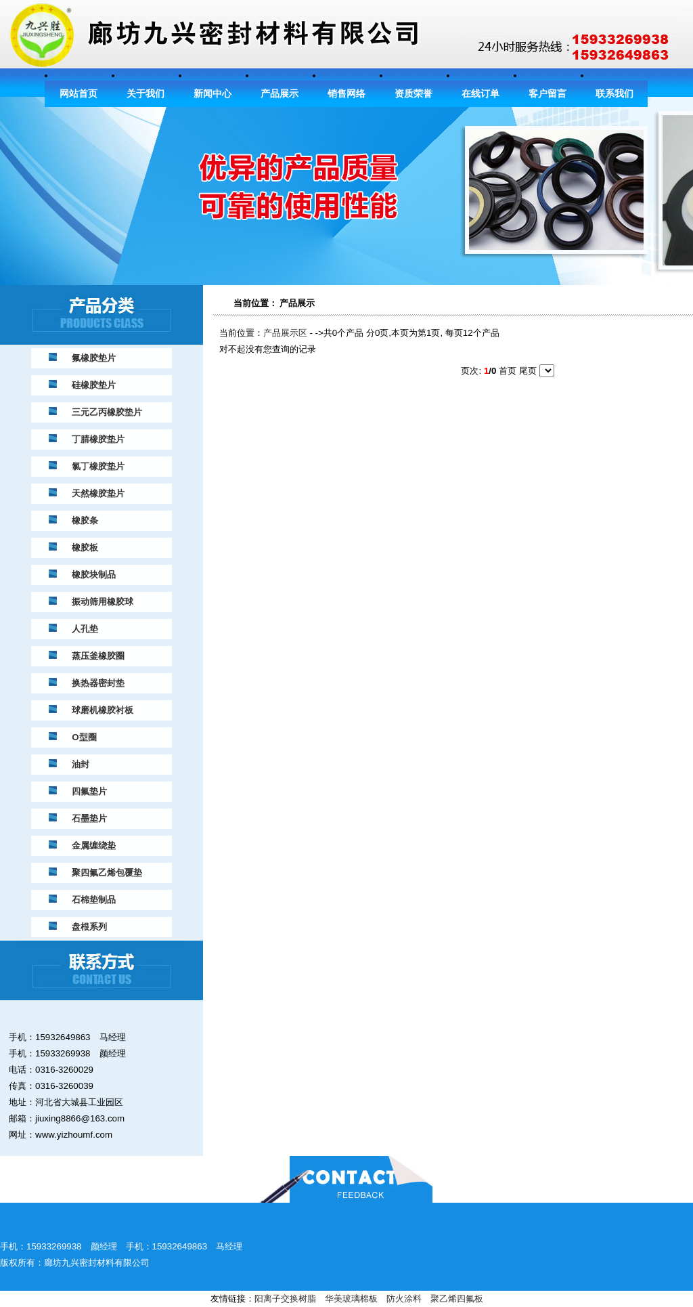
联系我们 (614, 94)
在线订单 (480, 94)
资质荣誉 (413, 94)
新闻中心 (212, 94)
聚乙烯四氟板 (456, 1298)
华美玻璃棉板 (351, 1298)
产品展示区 (285, 333)
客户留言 (547, 94)
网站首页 (78, 94)
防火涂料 (404, 1298)
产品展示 (279, 94)
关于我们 (145, 94)
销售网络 (346, 94)
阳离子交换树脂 (285, 1298)
